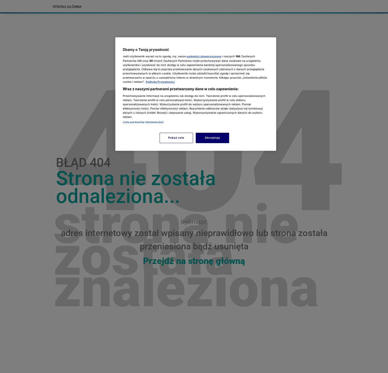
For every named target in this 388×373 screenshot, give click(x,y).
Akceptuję (212, 137)
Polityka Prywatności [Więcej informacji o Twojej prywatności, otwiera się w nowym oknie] (160, 82)
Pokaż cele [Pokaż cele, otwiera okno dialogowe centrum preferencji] (176, 137)
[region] (195, 94)
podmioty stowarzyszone (204, 56)
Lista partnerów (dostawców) (143, 122)
